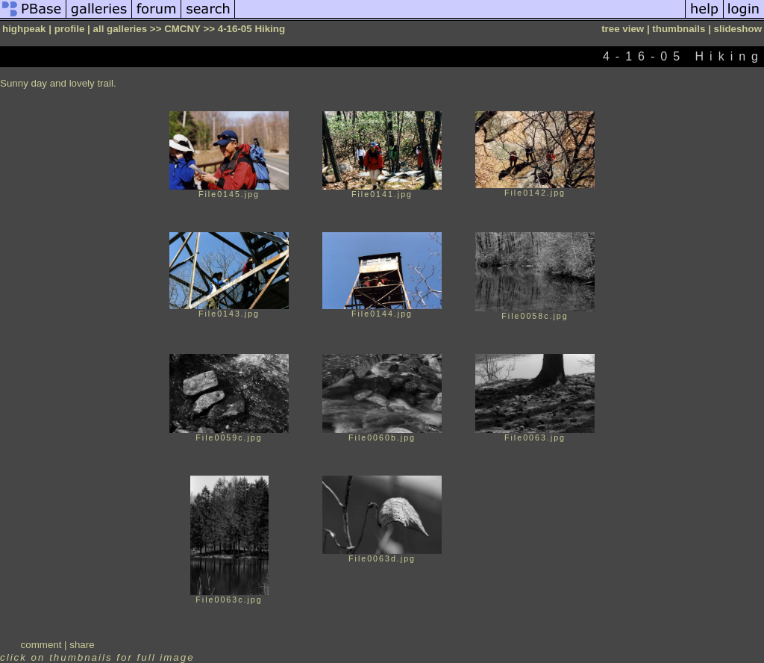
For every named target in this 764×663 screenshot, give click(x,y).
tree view (622, 28)
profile (69, 28)
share (81, 644)
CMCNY (182, 28)
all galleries (120, 28)
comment (41, 644)
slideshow (738, 28)
